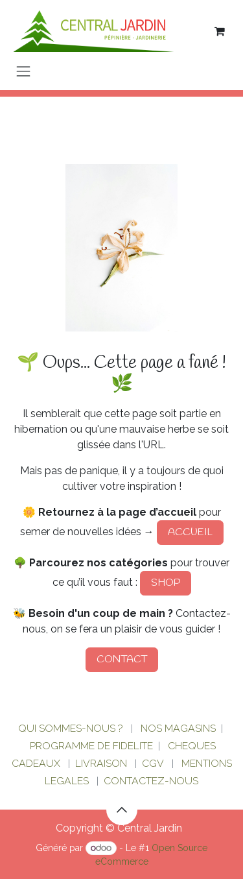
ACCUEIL (190, 532)
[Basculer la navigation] (23, 71)
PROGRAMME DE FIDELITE (91, 746)
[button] (121, 809)
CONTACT (122, 659)
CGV (153, 763)
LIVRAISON (101, 763)
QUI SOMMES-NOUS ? (70, 728)
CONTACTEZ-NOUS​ (151, 781)
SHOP (165, 583)
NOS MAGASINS (178, 728)
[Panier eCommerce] (219, 31)
